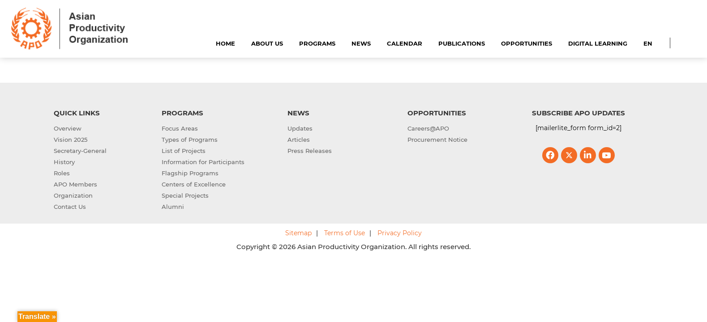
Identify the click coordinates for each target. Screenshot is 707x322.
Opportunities (526, 43)
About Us (267, 43)
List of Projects (184, 150)
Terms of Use (344, 233)
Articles (298, 139)
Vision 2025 (70, 139)
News (361, 43)
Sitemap (298, 233)
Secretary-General (80, 150)
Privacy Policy (399, 233)
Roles (62, 173)
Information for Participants (203, 161)
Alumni (173, 206)
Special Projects (185, 195)
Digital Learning (597, 43)
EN (647, 43)
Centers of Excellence (194, 184)
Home (225, 43)
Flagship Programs (190, 173)
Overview (67, 128)
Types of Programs (190, 139)
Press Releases (309, 150)
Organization (73, 195)
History (64, 161)
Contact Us (70, 206)
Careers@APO (428, 128)
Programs (317, 43)
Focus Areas (180, 128)
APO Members (75, 184)
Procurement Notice (437, 139)
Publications (461, 43)
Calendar (404, 43)
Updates (300, 128)
